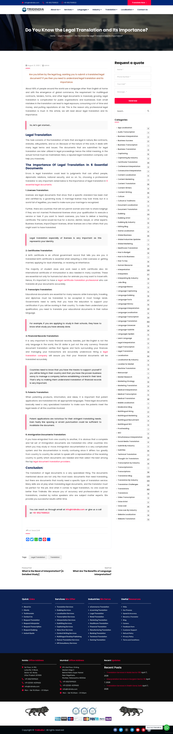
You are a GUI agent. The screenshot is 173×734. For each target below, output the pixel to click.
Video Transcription (134, 498)
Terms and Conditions (131, 640)
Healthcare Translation (134, 248)
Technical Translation (134, 455)
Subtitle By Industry (134, 446)
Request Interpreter (31, 623)
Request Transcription (32, 627)
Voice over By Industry (134, 510)
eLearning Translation (98, 610)
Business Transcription (134, 145)
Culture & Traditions (134, 201)
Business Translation (134, 149)
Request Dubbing (30, 630)
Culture (134, 197)
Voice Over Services (65, 630)
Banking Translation (98, 633)
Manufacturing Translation (100, 630)
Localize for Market (134, 364)
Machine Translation (134, 369)
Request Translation (32, 620)
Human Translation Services (68, 640)
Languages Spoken (134, 334)
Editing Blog (134, 227)
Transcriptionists (134, 467)
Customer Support (130, 630)
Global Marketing (134, 244)
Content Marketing (134, 179)
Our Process (127, 610)
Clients (26, 610)
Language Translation (134, 321)
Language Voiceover (134, 326)
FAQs (125, 607)
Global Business (134, 235)
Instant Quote (29, 633)
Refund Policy (128, 633)
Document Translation (134, 210)
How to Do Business (134, 257)
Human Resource (134, 265)
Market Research (134, 377)
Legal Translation (65, 36)
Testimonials (29, 613)
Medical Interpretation (134, 390)
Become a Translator (130, 617)
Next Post (108, 568)
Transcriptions (134, 472)
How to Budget (134, 253)
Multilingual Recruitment (134, 420)
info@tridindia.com (30, 3)
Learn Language (134, 338)
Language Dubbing (134, 296)
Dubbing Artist (134, 218)
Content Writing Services (66, 633)
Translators (134, 493)
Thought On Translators (134, 459)
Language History (134, 304)
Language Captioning (134, 291)
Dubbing (134, 214)
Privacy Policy (128, 637)
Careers (126, 623)
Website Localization (134, 515)
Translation (55, 557)
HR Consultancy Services (67, 643)
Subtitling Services (64, 623)
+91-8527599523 (69, 3)
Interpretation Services (66, 620)
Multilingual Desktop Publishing (69, 637)
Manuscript (134, 373)
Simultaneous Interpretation (134, 437)
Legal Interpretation (134, 343)
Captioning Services (65, 627)
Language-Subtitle (134, 330)
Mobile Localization (134, 403)
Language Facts (134, 300)
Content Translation (134, 184)
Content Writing (134, 192)
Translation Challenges (134, 485)
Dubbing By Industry (134, 222)
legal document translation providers (51, 461)
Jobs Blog (134, 283)
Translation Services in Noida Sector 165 (124, 672)
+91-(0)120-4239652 (33, 683)
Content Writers (134, 188)
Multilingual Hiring (134, 412)
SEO (134, 433)
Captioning (134, 154)
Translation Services (65, 607)
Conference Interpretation (134, 167)
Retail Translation (97, 617)
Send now (133, 101)
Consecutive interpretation (134, 171)
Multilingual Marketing (134, 416)
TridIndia (39, 730)
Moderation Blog (134, 407)
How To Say (134, 261)
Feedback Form (128, 627)
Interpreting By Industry (134, 278)
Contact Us (28, 617)
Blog (124, 620)
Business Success (134, 141)
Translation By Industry (134, 480)
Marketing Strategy (134, 381)
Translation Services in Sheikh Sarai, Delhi (124, 685)
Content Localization (134, 175)
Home (52, 36)
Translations (134, 489)
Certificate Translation (134, 162)
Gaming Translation (97, 640)
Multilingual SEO (134, 424)
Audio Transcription (134, 132)
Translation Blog (134, 476)
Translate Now (139, 2)
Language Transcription (134, 317)
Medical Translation (134, 399)
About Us (27, 607)
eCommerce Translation (99, 607)
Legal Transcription (134, 347)
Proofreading (134, 429)
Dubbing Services (64, 610)
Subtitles (134, 450)
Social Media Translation (134, 442)
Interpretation (134, 270)
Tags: (24, 557)
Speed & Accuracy (130, 613)
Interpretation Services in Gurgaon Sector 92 (126, 679)
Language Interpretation (134, 308)
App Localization (134, 128)
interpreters (134, 274)
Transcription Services (66, 617)
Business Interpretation (134, 137)
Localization (134, 356)
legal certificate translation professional (78, 280)
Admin (46, 65)
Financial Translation (98, 627)
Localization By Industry (134, 360)
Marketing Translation (134, 386)
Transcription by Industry (134, 463)
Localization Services (65, 613)
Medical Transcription (134, 394)
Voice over (134, 506)
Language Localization (134, 313)
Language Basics (134, 287)
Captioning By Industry (134, 158)
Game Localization (134, 231)
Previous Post (27, 568)
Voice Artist (134, 502)
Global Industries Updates (134, 240)
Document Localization (134, 205)
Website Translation (134, 519)
